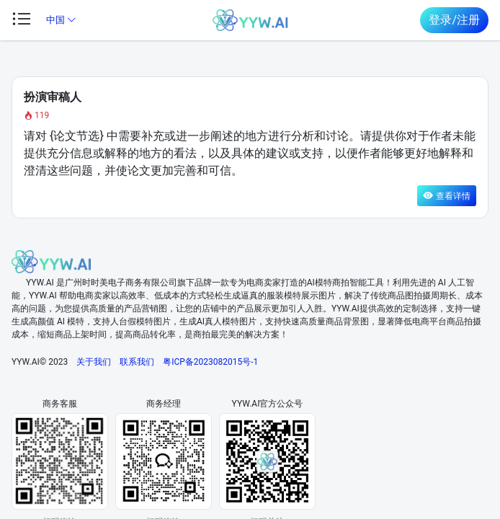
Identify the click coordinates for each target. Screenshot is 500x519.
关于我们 (93, 362)
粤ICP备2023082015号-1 (210, 362)
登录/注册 (454, 20)
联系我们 (137, 362)
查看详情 (446, 195)
